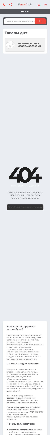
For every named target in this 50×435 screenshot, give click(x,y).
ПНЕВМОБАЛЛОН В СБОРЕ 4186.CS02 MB (29, 44)
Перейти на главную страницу (25, 207)
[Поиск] (40, 21)
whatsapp (26, 409)
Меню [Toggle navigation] (25, 11)
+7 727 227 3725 (36, 412)
